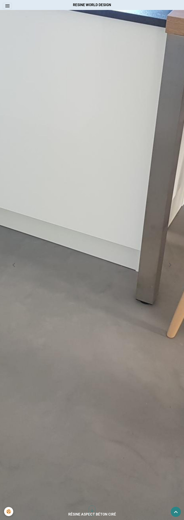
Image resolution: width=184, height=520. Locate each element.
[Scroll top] (176, 512)
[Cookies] (8, 511)
